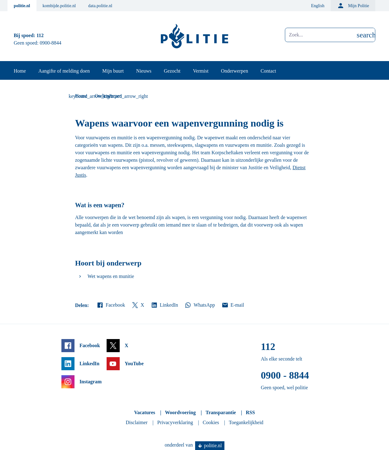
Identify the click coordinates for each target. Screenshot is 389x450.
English (317, 5)
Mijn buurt (113, 71)
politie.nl (22, 5)
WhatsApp (199, 305)
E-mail (232, 305)
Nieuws (143, 71)
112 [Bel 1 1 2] (40, 35)
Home (20, 71)
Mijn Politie (353, 5)
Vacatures (144, 412)
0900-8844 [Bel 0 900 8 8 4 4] (50, 42)
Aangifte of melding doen (64, 71)
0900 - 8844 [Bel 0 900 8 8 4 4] (285, 375)
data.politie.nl (100, 5)
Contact (268, 71)
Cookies (211, 422)
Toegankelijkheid (246, 422)
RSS (250, 412)
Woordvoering (180, 412)
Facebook (110, 305)
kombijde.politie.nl (59, 5)
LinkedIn (164, 305)
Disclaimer (136, 422)
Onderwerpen (234, 71)
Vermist (201, 71)
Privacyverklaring (175, 422)
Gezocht (172, 71)
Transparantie (220, 412)
